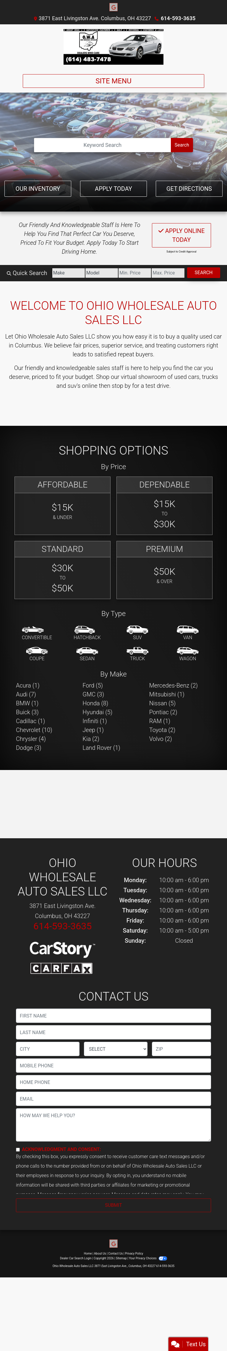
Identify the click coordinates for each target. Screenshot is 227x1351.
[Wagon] (188, 654)
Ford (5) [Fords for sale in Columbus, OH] (92, 685)
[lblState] (115, 1049)
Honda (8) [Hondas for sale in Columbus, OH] (95, 703)
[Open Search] (102, 145)
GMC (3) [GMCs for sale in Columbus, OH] (93, 694)
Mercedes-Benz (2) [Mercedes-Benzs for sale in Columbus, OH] (173, 685)
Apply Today (113, 188)
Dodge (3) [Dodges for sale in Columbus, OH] (28, 747)
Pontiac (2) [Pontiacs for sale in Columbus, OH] (163, 712)
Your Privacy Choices (148, 1258)
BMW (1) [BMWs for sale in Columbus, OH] (27, 703)
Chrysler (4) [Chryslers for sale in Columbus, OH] (31, 738)
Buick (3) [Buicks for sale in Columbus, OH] (27, 712)
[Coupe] (37, 654)
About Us (100, 1253)
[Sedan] (87, 654)
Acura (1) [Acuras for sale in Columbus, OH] (28, 685)
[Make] (68, 273)
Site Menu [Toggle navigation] (113, 81)
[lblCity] (48, 1049)
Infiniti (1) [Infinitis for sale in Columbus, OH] (94, 721)
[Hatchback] (87, 633)
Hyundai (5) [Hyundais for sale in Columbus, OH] (97, 712)
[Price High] (167, 273)
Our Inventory (37, 188)
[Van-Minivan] (188, 633)
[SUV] (137, 633)
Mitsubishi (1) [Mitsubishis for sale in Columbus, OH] (166, 694)
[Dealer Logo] (114, 47)
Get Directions (189, 188)
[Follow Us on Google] (113, 7)
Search (182, 145)
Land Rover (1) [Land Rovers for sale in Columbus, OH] (101, 747)
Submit (113, 1205)
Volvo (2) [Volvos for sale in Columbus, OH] (160, 738)
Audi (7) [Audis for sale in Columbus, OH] (26, 694)
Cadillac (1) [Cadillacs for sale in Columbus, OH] (30, 721)
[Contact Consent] (18, 1150)
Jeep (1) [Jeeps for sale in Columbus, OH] (93, 730)
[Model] (101, 273)
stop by (121, 385)
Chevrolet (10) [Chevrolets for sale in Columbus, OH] (34, 730)
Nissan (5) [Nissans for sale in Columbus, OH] (162, 703)
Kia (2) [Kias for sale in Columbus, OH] (90, 738)
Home (88, 1253)
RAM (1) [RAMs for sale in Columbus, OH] (159, 721)
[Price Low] (134, 273)
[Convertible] (37, 633)
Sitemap (121, 1258)
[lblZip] (181, 1049)
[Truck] (137, 654)
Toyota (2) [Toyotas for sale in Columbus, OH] (162, 730)
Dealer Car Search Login (76, 1258)
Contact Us (115, 1253)
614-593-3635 (178, 18)
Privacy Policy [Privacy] (134, 1253)
